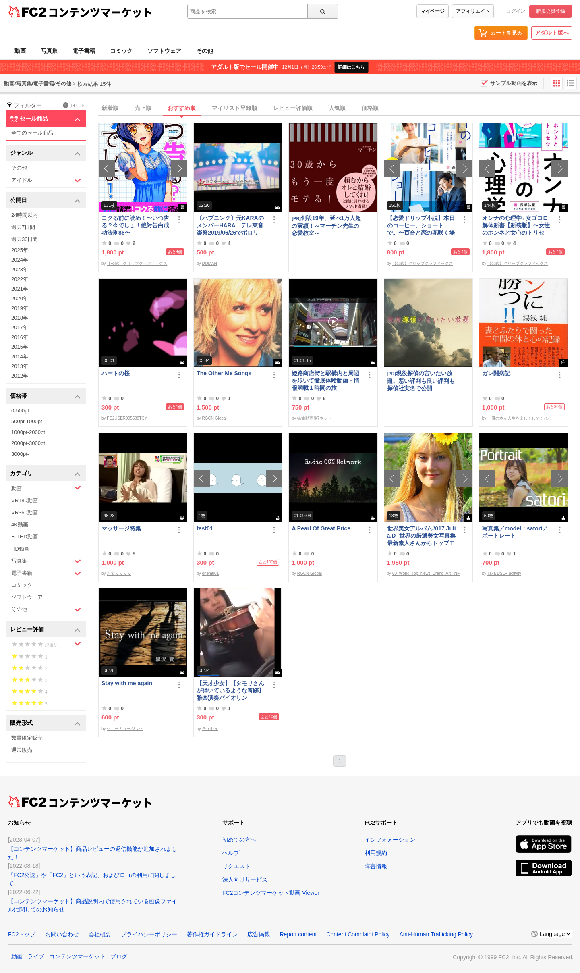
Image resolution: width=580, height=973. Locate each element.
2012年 (19, 376)
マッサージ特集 (121, 528)
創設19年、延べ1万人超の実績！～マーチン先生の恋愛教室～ (326, 225)
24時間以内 (24, 215)
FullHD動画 (24, 537)
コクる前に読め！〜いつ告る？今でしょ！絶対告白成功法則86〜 (135, 225)
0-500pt (20, 410)
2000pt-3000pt (28, 443)
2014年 (19, 356)
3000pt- (20, 454)
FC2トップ (21, 934)
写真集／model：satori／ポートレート (515, 532)
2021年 (19, 289)
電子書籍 (83, 51)
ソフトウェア (164, 51)
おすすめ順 (182, 108)
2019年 (19, 308)
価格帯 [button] (45, 396)
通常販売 (21, 750)
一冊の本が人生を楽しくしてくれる (519, 418)
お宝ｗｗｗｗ (119, 573)
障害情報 (376, 866)
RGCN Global (214, 418)
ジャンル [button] (45, 153)
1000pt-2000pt (28, 432)
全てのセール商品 (32, 133)
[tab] (339, 108)
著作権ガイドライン (212, 934)
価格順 (370, 108)
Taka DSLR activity (504, 573)
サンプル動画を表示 (513, 83)
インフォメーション (390, 839)
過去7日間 (23, 227)
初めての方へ (239, 839)
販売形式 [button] (45, 723)
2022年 (19, 279)
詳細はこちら (351, 66)
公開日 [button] (45, 200)
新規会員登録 (550, 11)
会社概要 (100, 934)
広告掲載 (258, 934)
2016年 (19, 337)
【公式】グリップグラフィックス (137, 263)
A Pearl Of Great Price (321, 528)
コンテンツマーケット (100, 12)
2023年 (19, 269)
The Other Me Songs (224, 373)
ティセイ (210, 728)
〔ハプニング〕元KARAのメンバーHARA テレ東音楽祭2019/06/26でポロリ (230, 225)
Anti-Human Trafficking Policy (436, 934)
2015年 (19, 347)
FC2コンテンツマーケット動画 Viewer (270, 893)
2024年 (19, 260)
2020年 (19, 298)
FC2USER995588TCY (127, 418)
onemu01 (210, 573)
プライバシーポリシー (149, 934)
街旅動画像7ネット (314, 418)
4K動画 (19, 525)
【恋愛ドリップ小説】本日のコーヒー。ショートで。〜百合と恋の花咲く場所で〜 (421, 225)
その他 (204, 51)
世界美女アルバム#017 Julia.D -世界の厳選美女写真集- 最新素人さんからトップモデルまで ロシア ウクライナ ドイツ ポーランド (422, 536)
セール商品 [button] (45, 119)
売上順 (143, 108)
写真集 (49, 51)
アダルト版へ (552, 32)
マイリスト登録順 (234, 108)
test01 (205, 528)
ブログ (118, 956)
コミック (121, 51)
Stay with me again (127, 683)
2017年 (19, 327)
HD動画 (20, 549)
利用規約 (376, 853)
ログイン (515, 11)
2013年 (19, 366)
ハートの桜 (116, 373)
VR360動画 (24, 512)
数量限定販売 (27, 738)
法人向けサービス (244, 879)
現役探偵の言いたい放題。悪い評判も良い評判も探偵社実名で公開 (421, 380)
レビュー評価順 (293, 108)
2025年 (19, 250)
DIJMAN (209, 263)
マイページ (432, 11)
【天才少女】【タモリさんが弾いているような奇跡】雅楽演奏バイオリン (230, 690)
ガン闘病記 (496, 373)
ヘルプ (230, 853)
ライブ (35, 956)
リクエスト (236, 866)
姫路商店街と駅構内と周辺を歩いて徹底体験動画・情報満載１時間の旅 (325, 380)
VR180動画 (24, 500)
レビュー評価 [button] (45, 630)
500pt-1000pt (26, 421)
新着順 (110, 108)
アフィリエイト (473, 11)
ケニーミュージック (125, 728)
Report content (298, 934)
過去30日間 (24, 239)
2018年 (19, 318)
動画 (20, 51)
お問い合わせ (62, 934)
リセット (74, 105)
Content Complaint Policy (357, 934)
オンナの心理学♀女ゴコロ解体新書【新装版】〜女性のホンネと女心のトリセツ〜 (516, 225)
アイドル (46, 180)
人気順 (337, 108)
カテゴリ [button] (45, 474)
